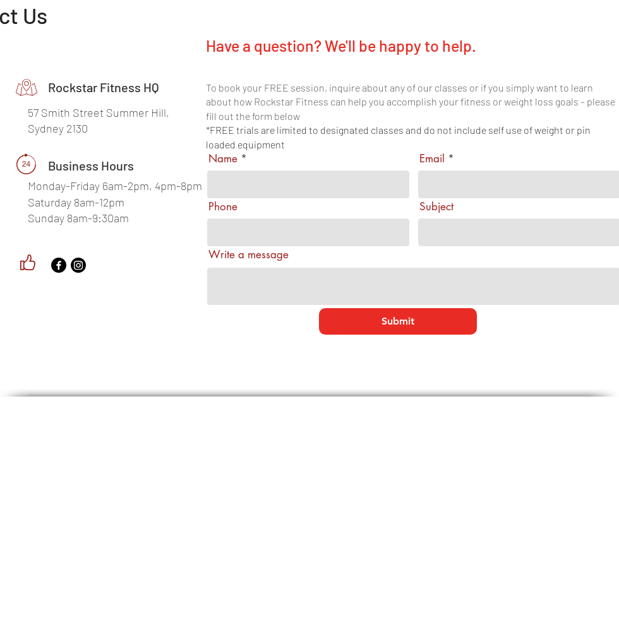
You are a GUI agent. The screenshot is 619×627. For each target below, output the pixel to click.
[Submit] (398, 321)
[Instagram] (78, 265)
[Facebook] (58, 265)
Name (222, 158)
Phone (222, 206)
